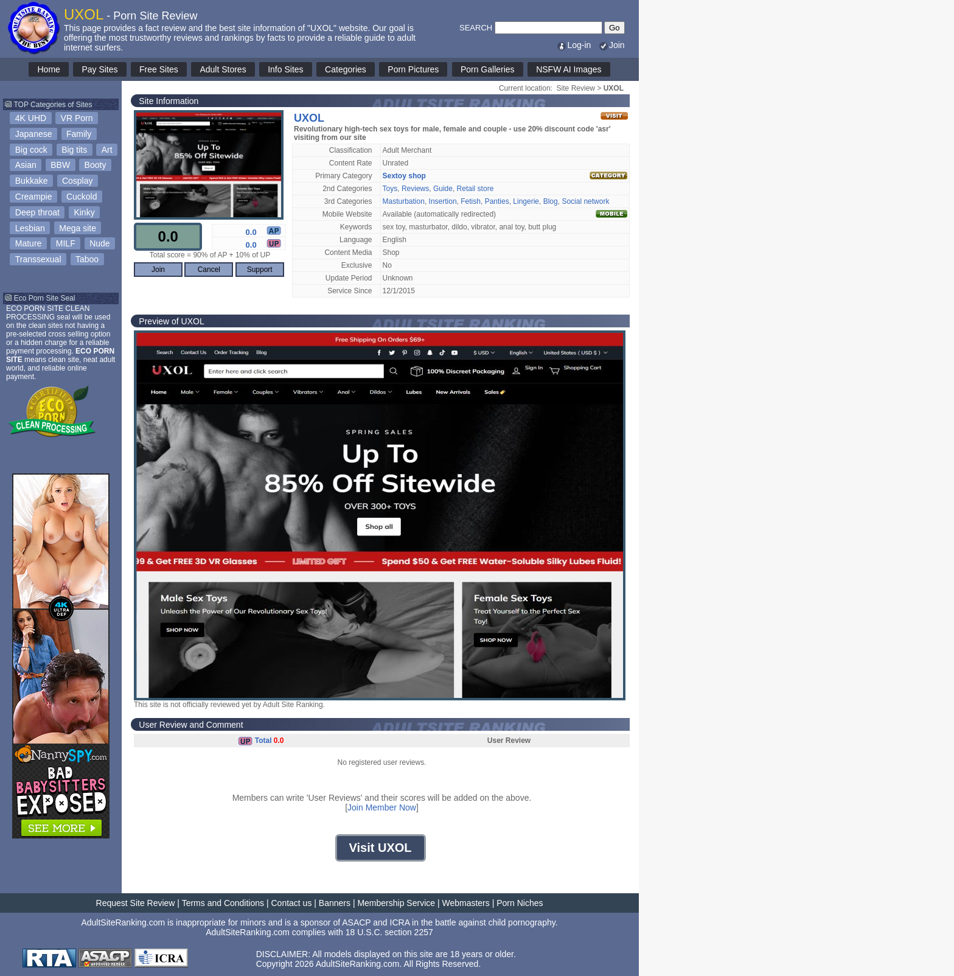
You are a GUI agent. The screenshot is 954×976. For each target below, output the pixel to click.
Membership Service (396, 903)
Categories (345, 69)
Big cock (31, 150)
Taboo (87, 259)
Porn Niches (519, 903)
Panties (497, 201)
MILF (65, 243)
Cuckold (81, 196)
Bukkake (31, 181)
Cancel (209, 269)
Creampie (33, 196)
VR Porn (77, 118)
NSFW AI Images (568, 69)
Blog (550, 201)
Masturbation (404, 201)
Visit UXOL (380, 847)
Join (611, 45)
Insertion (443, 201)
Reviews (415, 188)
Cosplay (77, 181)
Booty (95, 165)
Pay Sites (99, 69)
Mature (28, 243)
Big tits (74, 150)
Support (260, 269)
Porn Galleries (488, 69)
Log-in (573, 45)
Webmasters (465, 903)
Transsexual (38, 259)
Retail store (475, 188)
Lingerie (526, 201)
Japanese (33, 134)
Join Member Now (381, 807)
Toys (390, 188)
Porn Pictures (413, 69)
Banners (334, 903)
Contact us (291, 903)
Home (48, 69)
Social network (585, 201)
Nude (99, 243)
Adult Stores (223, 69)
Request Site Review (135, 903)
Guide (443, 188)
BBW (60, 165)
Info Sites (285, 69)
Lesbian (30, 228)
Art (107, 150)
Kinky (84, 212)
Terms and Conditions (223, 903)
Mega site (77, 228)
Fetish (471, 201)
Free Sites (158, 69)
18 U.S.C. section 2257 (389, 932)
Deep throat (37, 212)
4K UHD (30, 118)
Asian (26, 165)
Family (78, 134)
